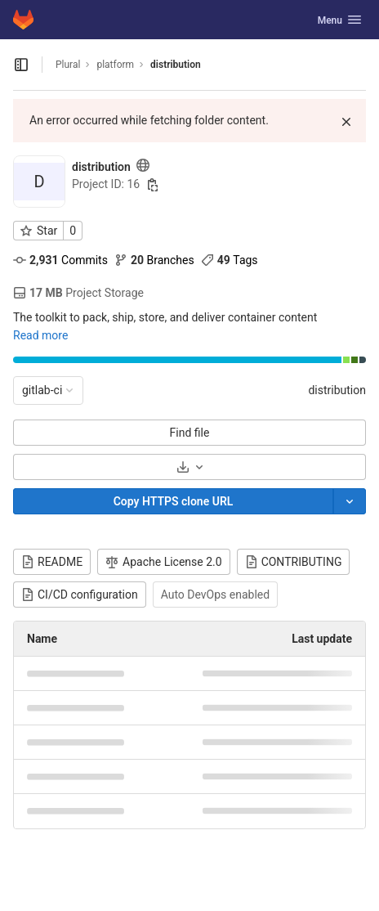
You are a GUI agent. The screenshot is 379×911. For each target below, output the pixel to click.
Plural (68, 64)
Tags (229, 260)
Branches (154, 260)
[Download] (189, 467)
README (51, 561)
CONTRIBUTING (293, 561)
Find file (190, 432)
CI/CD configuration (79, 594)
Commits (60, 260)
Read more (40, 335)
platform (115, 64)
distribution (337, 390)
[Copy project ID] (153, 185)
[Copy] (173, 501)
